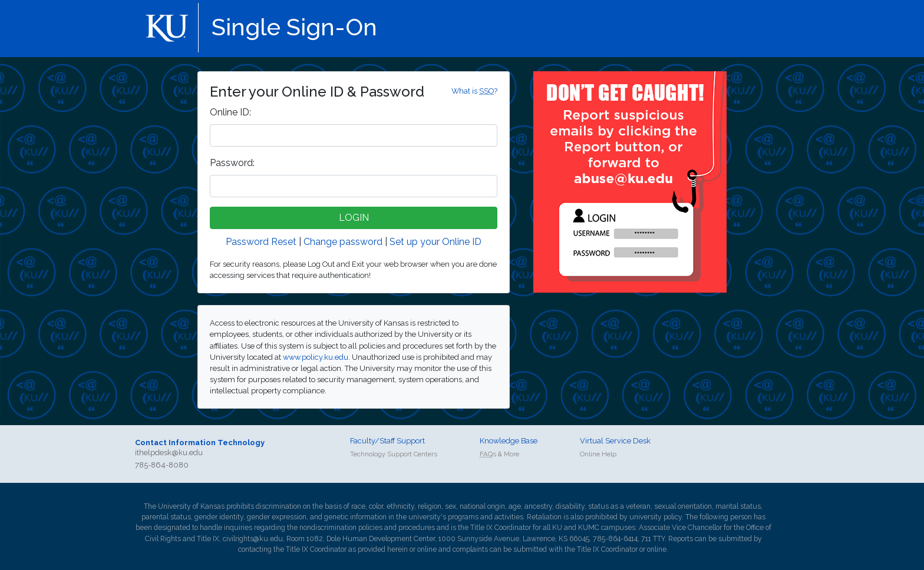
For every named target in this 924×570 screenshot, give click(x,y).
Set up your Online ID (435, 241)
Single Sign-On (294, 27)
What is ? (474, 91)
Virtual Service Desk (615, 440)
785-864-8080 (162, 464)
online (427, 549)
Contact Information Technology (200, 442)
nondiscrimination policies (340, 527)
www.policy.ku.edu (315, 357)
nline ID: (230, 112)
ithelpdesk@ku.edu (169, 452)
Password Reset (261, 241)
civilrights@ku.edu (253, 539)
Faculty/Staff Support (387, 440)
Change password (342, 241)
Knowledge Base (508, 440)
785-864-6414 (615, 539)
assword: (232, 162)
